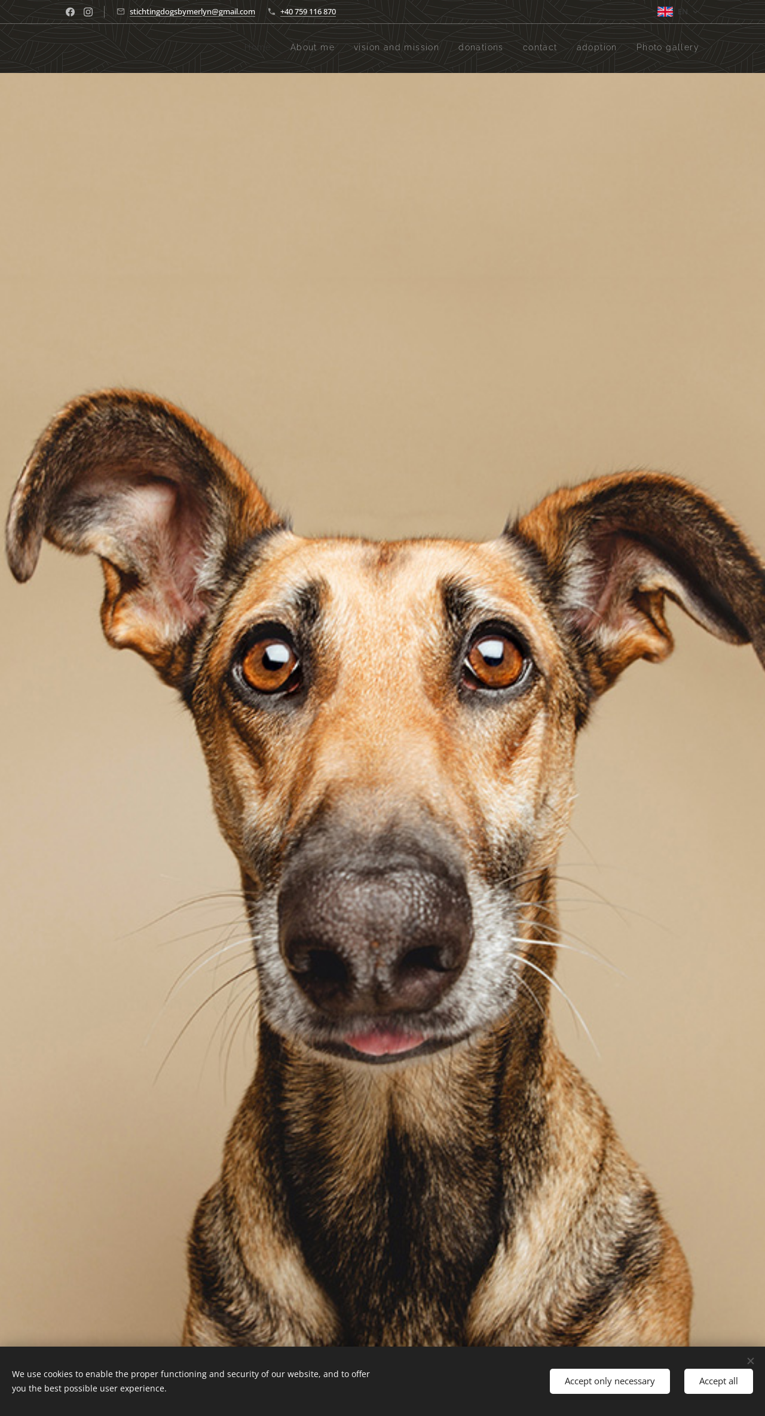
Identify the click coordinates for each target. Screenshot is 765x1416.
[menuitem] (588, 48)
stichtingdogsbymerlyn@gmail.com (192, 11)
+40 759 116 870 (308, 11)
